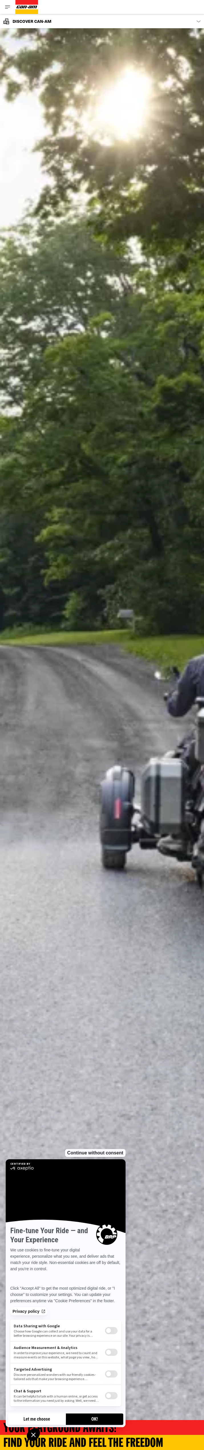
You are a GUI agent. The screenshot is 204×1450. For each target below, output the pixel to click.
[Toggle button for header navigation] (7, 7)
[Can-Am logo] (26, 7)
